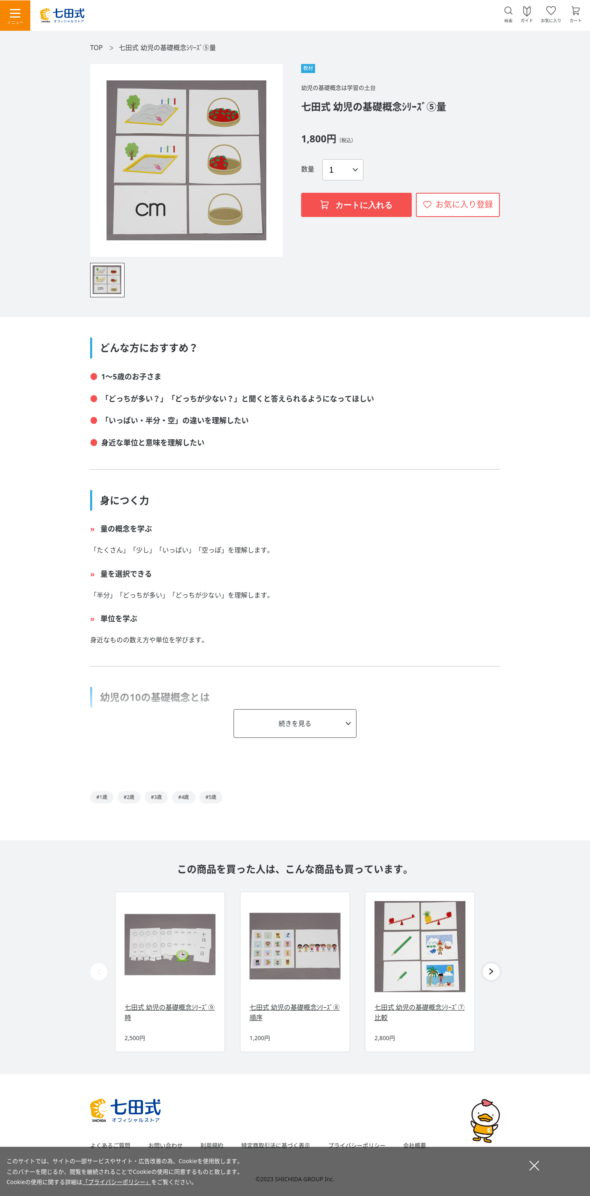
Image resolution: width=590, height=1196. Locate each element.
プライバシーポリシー (357, 1145)
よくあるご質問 (110, 1145)
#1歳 (101, 797)
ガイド (527, 20)
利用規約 (211, 1145)
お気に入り (551, 20)
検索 (508, 20)
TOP (96, 47)
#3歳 (156, 797)
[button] (491, 971)
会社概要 (414, 1145)
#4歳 (183, 797)
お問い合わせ (165, 1145)
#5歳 (211, 797)
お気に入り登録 (464, 204)
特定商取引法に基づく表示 (275, 1145)
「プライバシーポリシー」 (116, 1182)
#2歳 (129, 797)
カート (576, 20)
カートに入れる (356, 205)
